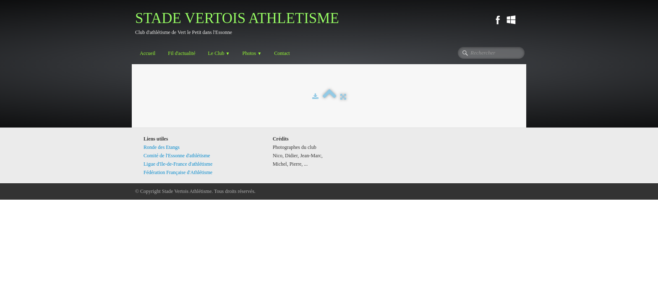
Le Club (219, 53)
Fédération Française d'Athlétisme (178, 172)
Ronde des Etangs (162, 147)
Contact (282, 53)
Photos (252, 53)
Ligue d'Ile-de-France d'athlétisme (178, 164)
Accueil (147, 53)
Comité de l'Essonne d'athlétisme (177, 156)
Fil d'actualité (181, 53)
